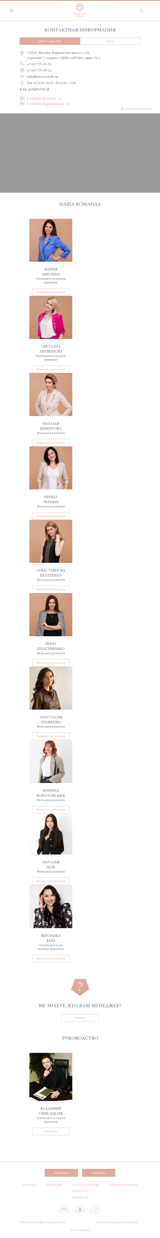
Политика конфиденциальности (42, 1222)
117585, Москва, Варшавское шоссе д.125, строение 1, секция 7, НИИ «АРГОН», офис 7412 (63, 55)
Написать (51, 1131)
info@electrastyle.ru (42, 76)
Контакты (80, 1191)
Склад (110, 41)
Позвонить (61, 1173)
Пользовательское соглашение (117, 1222)
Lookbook (80, 1197)
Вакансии (54, 1184)
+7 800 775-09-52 (39, 64)
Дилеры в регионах (138, 109)
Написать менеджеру (51, 292)
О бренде (29, 1184)
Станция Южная (41, 98)
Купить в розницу (123, 1184)
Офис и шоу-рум (50, 41)
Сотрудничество (85, 1184)
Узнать (80, 1018)
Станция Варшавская (45, 103)
